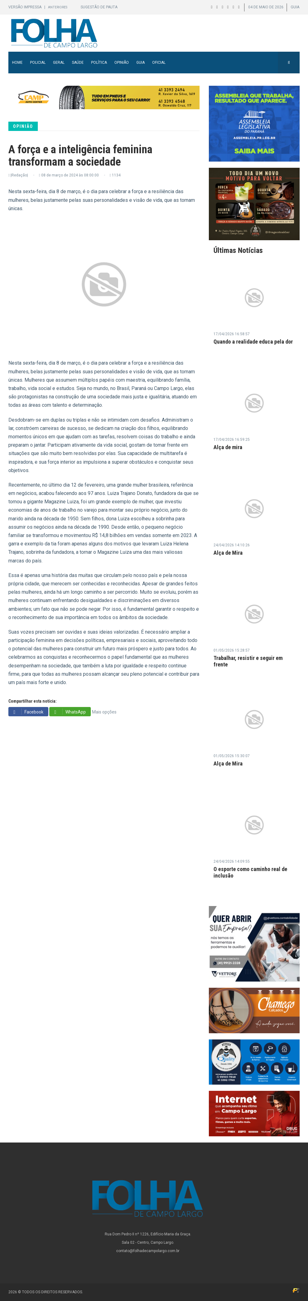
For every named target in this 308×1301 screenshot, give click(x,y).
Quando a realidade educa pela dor (253, 341)
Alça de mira (227, 447)
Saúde (78, 62)
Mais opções (104, 711)
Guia (140, 62)
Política (99, 62)
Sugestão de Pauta (99, 7)
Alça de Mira (228, 552)
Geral (58, 62)
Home (17, 62)
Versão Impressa (25, 7)
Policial (38, 62)
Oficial (158, 62)
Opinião (121, 62)
